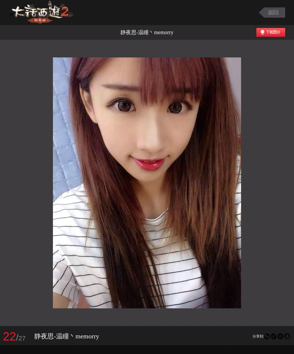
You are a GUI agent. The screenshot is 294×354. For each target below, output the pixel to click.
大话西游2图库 (42, 12)
